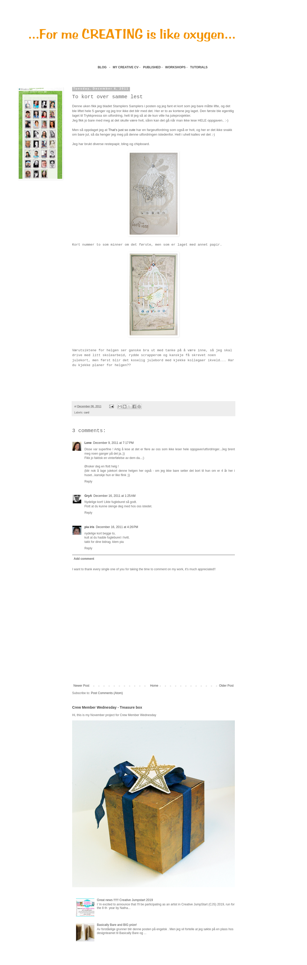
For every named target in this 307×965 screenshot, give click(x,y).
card (86, 412)
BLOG (102, 67)
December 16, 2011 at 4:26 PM (117, 527)
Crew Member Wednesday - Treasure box (107, 707)
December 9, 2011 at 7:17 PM (113, 443)
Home (154, 685)
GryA (88, 496)
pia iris (89, 527)
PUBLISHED (152, 67)
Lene (88, 443)
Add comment (84, 559)
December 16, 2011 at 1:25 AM (114, 496)
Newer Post (81, 685)
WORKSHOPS (175, 67)
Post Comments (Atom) (107, 693)
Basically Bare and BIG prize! (117, 925)
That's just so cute (121, 130)
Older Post (226, 685)
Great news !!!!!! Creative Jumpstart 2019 (125, 900)
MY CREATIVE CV (126, 67)
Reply (88, 481)
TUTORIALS (199, 67)
